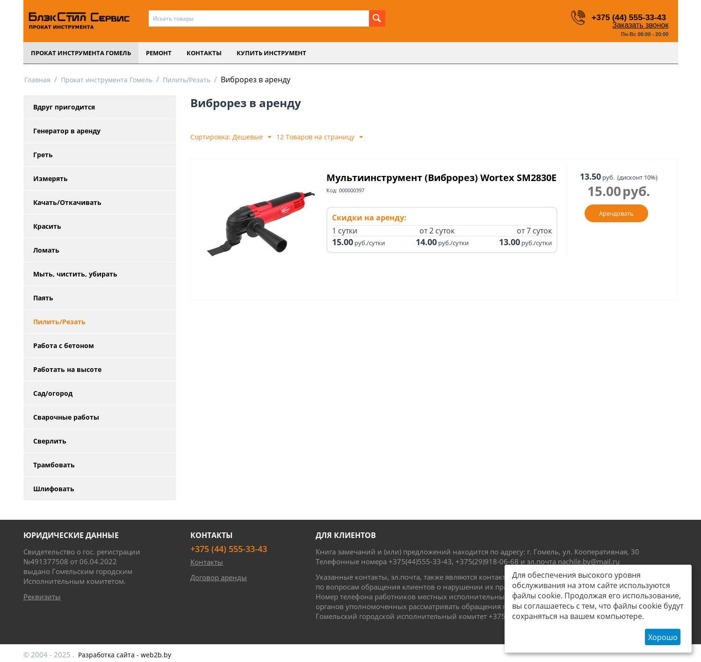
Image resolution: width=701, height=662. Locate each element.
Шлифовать (53, 488)
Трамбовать (54, 464)
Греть (43, 154)
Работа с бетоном (63, 345)
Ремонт (159, 53)
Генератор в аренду (67, 130)
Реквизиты (42, 596)
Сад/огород (52, 393)
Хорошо (663, 637)
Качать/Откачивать (67, 202)
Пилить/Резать (186, 79)
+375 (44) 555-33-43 (627, 17)
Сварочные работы (66, 417)
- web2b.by (124, 654)
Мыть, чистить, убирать (75, 273)
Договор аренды (218, 577)
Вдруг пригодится (64, 106)
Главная (37, 79)
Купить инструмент (271, 53)
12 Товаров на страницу (319, 137)
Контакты (204, 53)
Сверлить (49, 440)
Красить (47, 226)
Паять (43, 297)
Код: (331, 203)
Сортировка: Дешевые (230, 137)
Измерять (50, 178)
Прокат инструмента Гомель (81, 53)
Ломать (46, 250)
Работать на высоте (67, 369)
